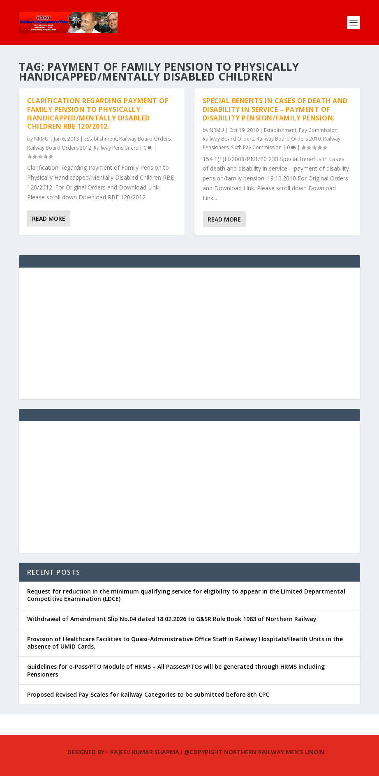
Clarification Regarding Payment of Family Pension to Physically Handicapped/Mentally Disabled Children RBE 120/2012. (97, 113)
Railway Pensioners (116, 147)
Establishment (100, 138)
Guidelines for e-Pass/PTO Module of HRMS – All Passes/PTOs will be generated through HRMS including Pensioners (176, 670)
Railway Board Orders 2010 (289, 138)
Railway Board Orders (145, 138)
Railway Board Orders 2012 (59, 147)
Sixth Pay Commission (256, 147)
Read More (48, 218)
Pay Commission (318, 130)
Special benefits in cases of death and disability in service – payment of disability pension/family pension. (275, 109)
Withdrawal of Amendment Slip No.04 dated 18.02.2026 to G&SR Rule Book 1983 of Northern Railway (172, 619)
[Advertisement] (189, 333)
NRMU (41, 138)
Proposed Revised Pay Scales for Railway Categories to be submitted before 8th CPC (148, 694)
